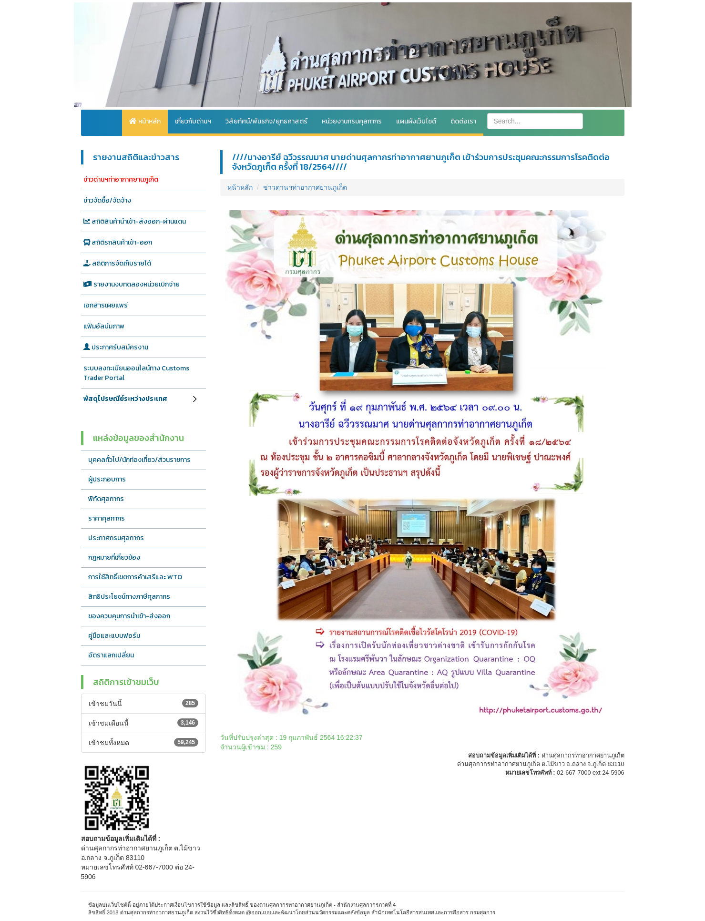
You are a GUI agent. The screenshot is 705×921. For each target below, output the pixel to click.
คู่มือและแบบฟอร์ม (114, 636)
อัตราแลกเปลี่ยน (111, 655)
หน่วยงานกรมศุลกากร (352, 121)
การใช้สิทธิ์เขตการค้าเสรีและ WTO (135, 577)
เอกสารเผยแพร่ (105, 305)
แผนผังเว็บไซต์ (416, 121)
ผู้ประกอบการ (107, 479)
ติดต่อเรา (463, 121)
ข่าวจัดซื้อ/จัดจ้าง (107, 200)
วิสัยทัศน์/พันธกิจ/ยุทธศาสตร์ (266, 121)
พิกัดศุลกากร (106, 499)
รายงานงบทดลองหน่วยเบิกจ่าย (131, 284)
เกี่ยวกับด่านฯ (193, 121)
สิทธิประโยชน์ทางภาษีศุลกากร (129, 597)
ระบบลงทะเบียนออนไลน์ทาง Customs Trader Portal (136, 373)
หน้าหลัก (145, 121)
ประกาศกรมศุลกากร (116, 538)
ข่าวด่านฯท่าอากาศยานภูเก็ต (120, 179)
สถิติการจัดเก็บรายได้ (117, 263)
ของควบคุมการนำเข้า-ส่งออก (129, 616)
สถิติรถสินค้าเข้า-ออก (117, 242)
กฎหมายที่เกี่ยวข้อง (114, 558)
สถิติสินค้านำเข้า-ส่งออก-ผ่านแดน (134, 221)
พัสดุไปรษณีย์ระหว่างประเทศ (125, 399)
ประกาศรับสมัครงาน (115, 347)
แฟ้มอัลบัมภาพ (103, 326)
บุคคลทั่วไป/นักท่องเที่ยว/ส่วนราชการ (139, 460)
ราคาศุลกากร (106, 518)
